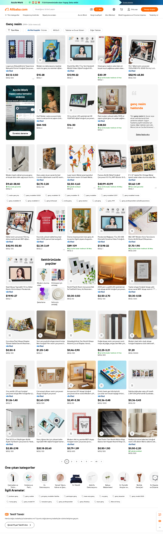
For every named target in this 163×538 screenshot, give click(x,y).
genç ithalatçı (83, 502)
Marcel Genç (114, 502)
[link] (160, 514)
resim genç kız (13, 195)
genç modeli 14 (28, 502)
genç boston (81, 201)
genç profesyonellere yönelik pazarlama (134, 201)
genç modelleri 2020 (32, 195)
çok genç (96, 201)
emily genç (67, 201)
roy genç (103, 496)
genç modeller (90, 195)
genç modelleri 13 (52, 195)
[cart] (122, 10)
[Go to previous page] (62, 461)
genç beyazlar (118, 496)
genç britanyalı (50, 201)
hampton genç (45, 502)
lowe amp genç (88, 496)
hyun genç (99, 502)
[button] (91, 9)
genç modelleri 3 (14, 201)
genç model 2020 (136, 496)
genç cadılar (28, 496)
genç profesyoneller (64, 502)
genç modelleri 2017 (109, 195)
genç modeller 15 (72, 195)
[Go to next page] (101, 461)
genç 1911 (110, 201)
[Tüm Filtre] (13, 30)
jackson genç (12, 496)
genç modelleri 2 (32, 201)
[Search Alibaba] (61, 9)
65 (96, 461)
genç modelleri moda (130, 195)
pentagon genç (70, 496)
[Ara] (98, 9)
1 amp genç (12, 502)
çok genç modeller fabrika (49, 496)
